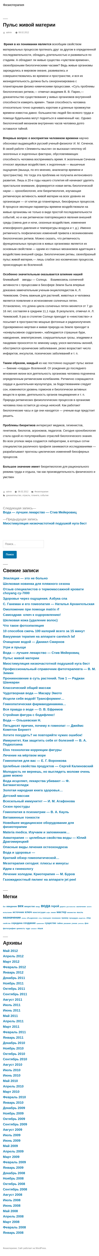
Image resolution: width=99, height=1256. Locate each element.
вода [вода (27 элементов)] (45, 906)
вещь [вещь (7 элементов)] (38, 907)
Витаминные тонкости (21, 817)
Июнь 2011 (11, 1010)
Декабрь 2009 (14, 1108)
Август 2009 (12, 1129)
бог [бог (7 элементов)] (4, 907)
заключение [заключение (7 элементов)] (81, 907)
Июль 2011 (11, 1005)
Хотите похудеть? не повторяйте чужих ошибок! (42, 735)
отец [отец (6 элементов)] (40, 918)
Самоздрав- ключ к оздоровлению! (32, 615)
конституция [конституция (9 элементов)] (39, 912)
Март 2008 (11, 1222)
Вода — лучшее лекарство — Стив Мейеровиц (41, 653)
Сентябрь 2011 (15, 994)
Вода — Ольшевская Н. (22, 720)
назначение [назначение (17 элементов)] (12, 917)
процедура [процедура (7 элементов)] (73, 918)
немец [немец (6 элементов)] (24, 918)
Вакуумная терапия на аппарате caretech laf (39, 636)
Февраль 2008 (14, 1227)
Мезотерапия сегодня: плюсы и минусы (36, 863)
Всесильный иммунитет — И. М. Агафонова (39, 801)
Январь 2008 (13, 1232)
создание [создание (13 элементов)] (29, 923)
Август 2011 (12, 999)
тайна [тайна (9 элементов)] (60, 923)
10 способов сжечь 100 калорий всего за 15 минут (44, 631)
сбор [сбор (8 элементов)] (88, 918)
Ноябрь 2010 (13, 1048)
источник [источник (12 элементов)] (18, 912)
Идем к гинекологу (18, 869)
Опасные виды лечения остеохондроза (35, 847)
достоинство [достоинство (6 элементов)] (70, 906)
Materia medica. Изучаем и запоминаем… (36, 832)
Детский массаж (16, 795)
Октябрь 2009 (14, 1119)
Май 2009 (10, 1146)
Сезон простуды (16, 806)
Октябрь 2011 (14, 988)
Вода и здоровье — (19, 852)
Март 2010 (11, 1091)
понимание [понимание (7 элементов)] (56, 918)
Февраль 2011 (14, 1032)
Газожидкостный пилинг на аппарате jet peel (39, 879)
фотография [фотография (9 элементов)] (9, 928)
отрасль (26, 495)
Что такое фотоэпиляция (23, 625)
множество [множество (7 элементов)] (71, 912)
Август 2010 (12, 1064)
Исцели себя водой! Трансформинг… (33, 698)
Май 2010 (10, 1081)
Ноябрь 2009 (13, 1113)
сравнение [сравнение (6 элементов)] (40, 923)
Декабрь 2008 (14, 1173)
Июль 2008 (11, 1200)
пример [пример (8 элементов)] (64, 918)
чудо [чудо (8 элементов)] (28, 929)
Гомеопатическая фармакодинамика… (34, 704)
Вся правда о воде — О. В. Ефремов (33, 709)
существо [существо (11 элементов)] (50, 923)
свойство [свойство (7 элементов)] (7, 923)
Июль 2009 (11, 1135)
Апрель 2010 (13, 1086)
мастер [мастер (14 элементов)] (61, 912)
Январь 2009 (13, 1167)
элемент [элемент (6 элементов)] (34, 928)
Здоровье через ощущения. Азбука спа (35, 598)
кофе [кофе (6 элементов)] (48, 912)
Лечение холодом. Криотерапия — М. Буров (39, 874)
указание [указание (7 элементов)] (67, 923)
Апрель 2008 (13, 1216)
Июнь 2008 (11, 1205)
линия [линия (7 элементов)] (53, 912)
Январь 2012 (13, 972)
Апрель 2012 (13, 956)
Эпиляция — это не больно (25, 578)
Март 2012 (11, 961)
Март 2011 (11, 1026)
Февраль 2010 (14, 1097)
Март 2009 (11, 1157)
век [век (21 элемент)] (21, 906)
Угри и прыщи (14, 647)
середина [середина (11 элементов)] (17, 923)
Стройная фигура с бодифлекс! (29, 715)
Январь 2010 (13, 1102)
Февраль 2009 (14, 1162)
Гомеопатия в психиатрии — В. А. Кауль (36, 812)
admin (9, 32)
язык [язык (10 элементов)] (40, 928)
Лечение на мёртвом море (24, 755)
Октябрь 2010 (14, 1054)
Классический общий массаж (27, 688)
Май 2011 (10, 1016)
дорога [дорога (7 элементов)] (63, 907)
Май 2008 (10, 1211)
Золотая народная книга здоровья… (33, 790)
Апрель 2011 (13, 1021)
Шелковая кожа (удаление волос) (30, 620)
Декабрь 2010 (14, 1043)
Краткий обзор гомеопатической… (31, 858)
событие (44, 495)
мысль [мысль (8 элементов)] (80, 912)
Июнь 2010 (11, 1075)
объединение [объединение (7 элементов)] (32, 918)
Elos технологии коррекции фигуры (32, 750)
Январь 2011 (13, 1037)
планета (35, 495)
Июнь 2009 (11, 1140)
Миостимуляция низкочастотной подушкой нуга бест (46, 663)
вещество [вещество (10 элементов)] (29, 906)
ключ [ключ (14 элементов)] (28, 912)
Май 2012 (10, 951)
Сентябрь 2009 (15, 1124)
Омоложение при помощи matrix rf (31, 609)
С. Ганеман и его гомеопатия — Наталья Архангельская (48, 604)
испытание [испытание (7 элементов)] (7, 912)
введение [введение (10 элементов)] (11, 906)
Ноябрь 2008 (13, 1178)
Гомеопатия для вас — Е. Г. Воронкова (34, 760)
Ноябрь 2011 (13, 983)
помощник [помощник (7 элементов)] (47, 918)
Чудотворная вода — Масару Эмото (32, 693)
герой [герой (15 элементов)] (55, 906)
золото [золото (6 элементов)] (89, 906)
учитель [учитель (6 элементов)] (81, 923)
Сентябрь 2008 (15, 1189)
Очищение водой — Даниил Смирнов (33, 642)
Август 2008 (12, 1194)
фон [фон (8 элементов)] (86, 923)
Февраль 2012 (14, 967)
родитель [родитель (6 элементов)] (82, 918)
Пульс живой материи (21, 658)
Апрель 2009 (13, 1151)
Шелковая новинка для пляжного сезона (36, 583)
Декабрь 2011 (14, 978)
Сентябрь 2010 (15, 1059)
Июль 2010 (11, 1070)
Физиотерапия (13, 5)
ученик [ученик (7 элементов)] (74, 923)
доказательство (13, 495)
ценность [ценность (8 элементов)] (20, 929)
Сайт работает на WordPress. (32, 1248)
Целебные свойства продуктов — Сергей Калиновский (48, 766)
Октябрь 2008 (14, 1184)
